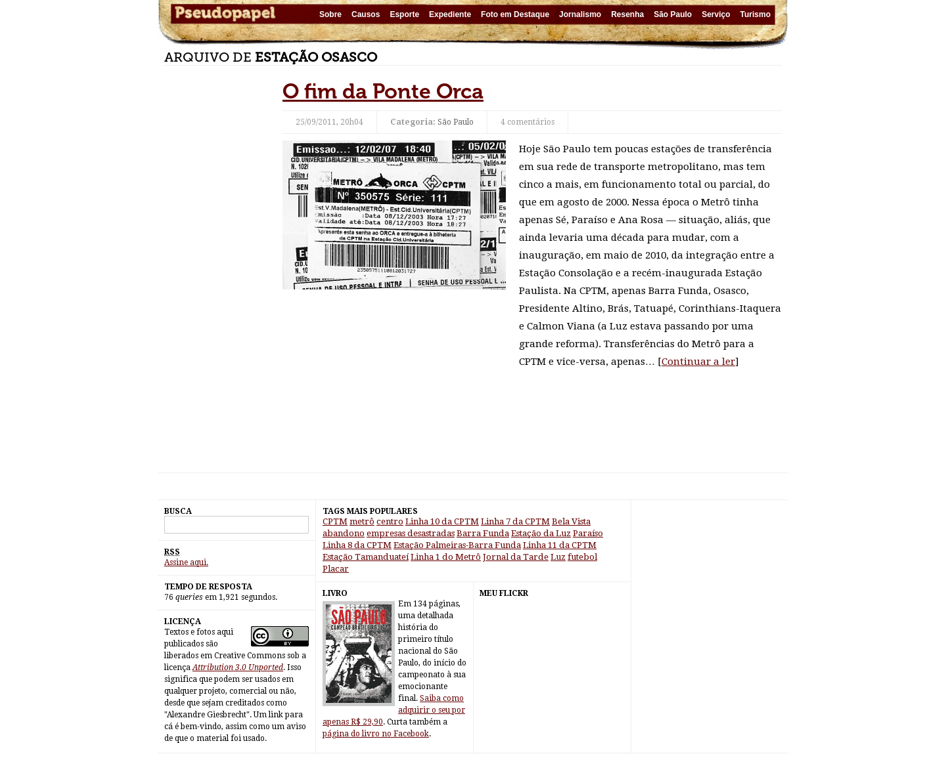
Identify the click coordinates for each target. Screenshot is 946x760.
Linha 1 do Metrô (446, 557)
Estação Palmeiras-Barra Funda (457, 545)
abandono (344, 533)
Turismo (755, 14)
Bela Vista (571, 521)
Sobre (330, 14)
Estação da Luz (541, 533)
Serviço (716, 14)
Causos (365, 14)
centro (389, 521)
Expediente (450, 14)
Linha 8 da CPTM (357, 545)
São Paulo (673, 14)
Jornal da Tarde (516, 557)
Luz (558, 557)
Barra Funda (483, 533)
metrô (361, 521)
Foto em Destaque (515, 14)
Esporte (404, 14)
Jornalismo (580, 14)
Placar (336, 569)
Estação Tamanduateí (366, 557)
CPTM (335, 521)
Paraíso (588, 533)
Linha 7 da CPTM (515, 521)
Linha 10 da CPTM (442, 521)
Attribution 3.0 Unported (237, 667)
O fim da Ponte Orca (383, 91)
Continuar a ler (698, 362)
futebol (582, 557)
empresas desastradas (411, 533)
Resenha (627, 14)
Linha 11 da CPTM (560, 545)
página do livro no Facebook (376, 733)
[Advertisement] (216, 276)
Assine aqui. (186, 562)
